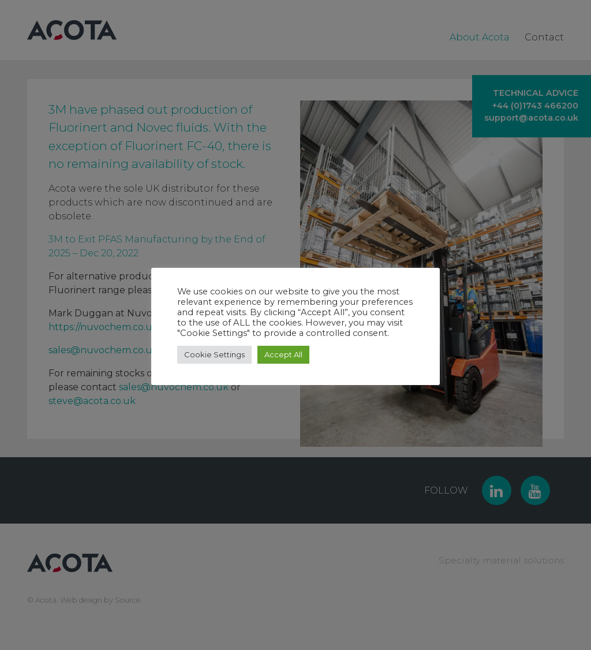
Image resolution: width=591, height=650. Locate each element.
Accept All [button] (283, 354)
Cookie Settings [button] (214, 354)
